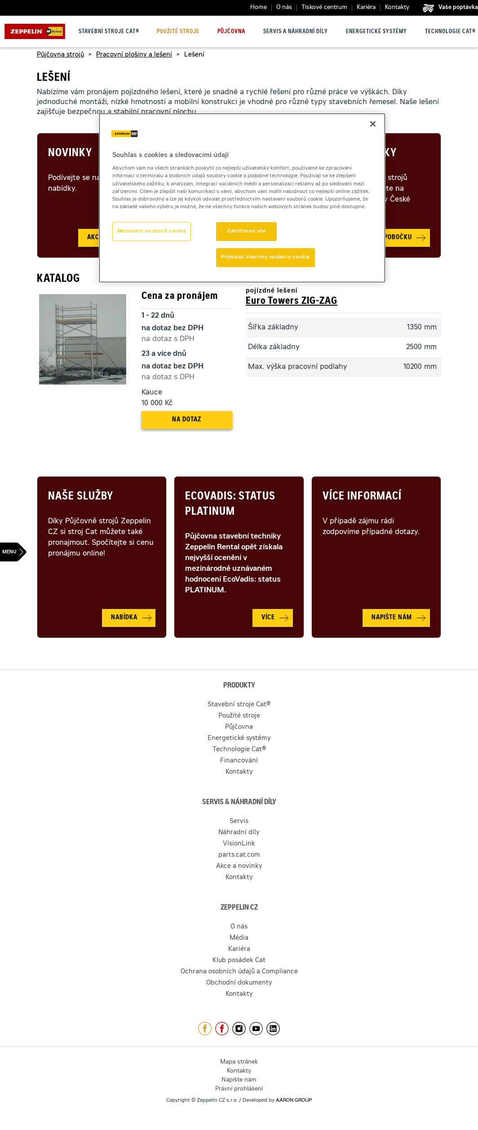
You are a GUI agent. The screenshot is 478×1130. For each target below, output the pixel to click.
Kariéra (366, 8)
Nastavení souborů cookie (151, 231)
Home (258, 8)
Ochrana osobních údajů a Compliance (239, 972)
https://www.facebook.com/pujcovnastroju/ (222, 1028)
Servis (239, 822)
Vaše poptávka (458, 7)
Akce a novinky (239, 866)
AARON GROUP (294, 1100)
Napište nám (239, 1080)
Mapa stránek (239, 1062)
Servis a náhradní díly (295, 32)
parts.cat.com (239, 855)
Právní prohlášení (239, 1089)
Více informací (362, 497)
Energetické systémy (376, 32)
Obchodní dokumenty (239, 983)
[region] (242, 198)
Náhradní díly (239, 833)
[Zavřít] (373, 124)
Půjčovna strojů (60, 55)
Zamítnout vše (246, 231)
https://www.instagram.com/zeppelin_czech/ (239, 1028)
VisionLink (239, 844)
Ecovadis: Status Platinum (230, 505)
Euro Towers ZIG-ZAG (291, 302)
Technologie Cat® (450, 32)
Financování (239, 761)
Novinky (70, 154)
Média (239, 938)
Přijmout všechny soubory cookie (265, 257)
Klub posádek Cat (239, 961)
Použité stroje (178, 32)
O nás (284, 8)
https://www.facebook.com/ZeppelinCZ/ (205, 1028)
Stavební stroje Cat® (109, 32)
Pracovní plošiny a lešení (134, 55)
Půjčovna (231, 32)
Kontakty (397, 8)
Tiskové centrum (324, 8)
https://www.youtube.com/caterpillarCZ (256, 1028)
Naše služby (80, 497)
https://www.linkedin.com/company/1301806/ (273, 1028)
